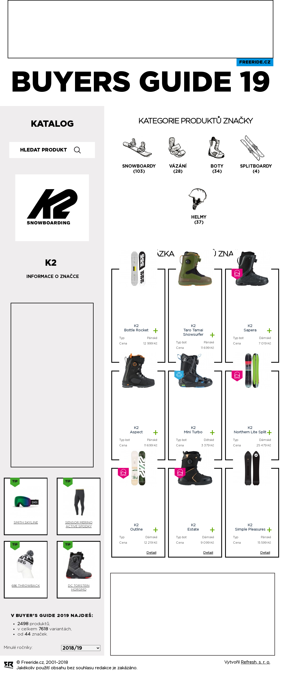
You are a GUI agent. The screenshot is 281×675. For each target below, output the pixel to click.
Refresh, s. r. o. (255, 662)
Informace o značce (52, 276)
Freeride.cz (255, 62)
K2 (50, 261)
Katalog (52, 124)
